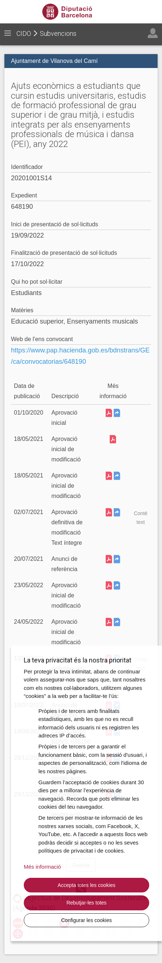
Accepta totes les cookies (87, 885)
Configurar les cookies (86, 920)
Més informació (42, 867)
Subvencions (58, 33)
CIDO (23, 33)
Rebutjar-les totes (87, 903)
